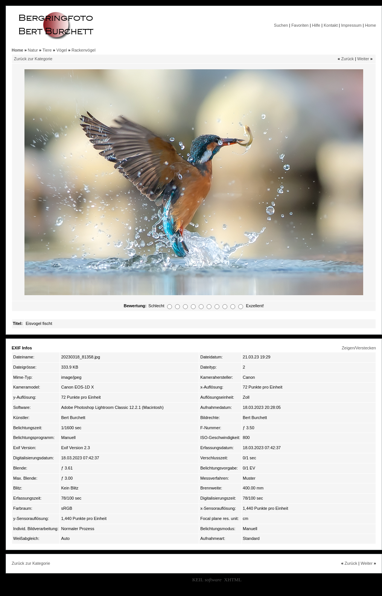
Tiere (47, 50)
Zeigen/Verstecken (359, 348)
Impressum (351, 25)
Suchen (281, 25)
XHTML (233, 579)
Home (370, 25)
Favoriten (300, 25)
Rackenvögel (84, 50)
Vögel (61, 50)
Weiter (363, 58)
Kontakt (331, 25)
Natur (33, 50)
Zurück (347, 58)
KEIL (207, 579)
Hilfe (316, 25)
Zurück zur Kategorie (33, 58)
